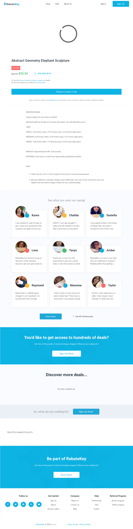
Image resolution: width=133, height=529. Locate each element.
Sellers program (118, 505)
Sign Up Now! (66, 353)
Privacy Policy (85, 524)
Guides (96, 509)
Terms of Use (73, 524)
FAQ (57, 4)
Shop (48, 4)
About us (75, 500)
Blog (75, 509)
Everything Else (40, 82)
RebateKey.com (54, 100)
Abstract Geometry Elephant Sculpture (31, 80)
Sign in (53, 505)
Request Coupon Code (66, 91)
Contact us (75, 505)
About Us (68, 4)
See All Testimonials (82, 316)
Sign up (53, 500)
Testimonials (96, 500)
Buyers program (118, 500)
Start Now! (51, 316)
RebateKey (40, 524)
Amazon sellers (53, 509)
